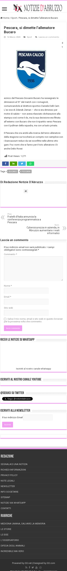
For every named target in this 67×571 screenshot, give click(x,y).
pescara (26, 171)
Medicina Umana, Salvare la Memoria (23, 523)
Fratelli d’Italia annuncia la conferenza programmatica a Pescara (26, 218)
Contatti (6, 508)
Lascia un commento (49, 37)
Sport (14, 18)
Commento (10, 254)
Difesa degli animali (13, 545)
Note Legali (7, 480)
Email (7, 296)
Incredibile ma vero (12, 551)
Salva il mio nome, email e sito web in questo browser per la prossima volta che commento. (33, 320)
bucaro (13, 171)
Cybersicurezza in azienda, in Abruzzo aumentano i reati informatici (41, 229)
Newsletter (8, 486)
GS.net (28, 563)
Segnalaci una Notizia (14, 464)
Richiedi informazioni (13, 469)
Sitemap (5, 497)
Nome (8, 285)
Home (4, 18)
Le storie (6, 529)
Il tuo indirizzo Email (12, 417)
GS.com (51, 563)
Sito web (8, 307)
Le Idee (4, 534)
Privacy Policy (9, 475)
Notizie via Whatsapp (13, 502)
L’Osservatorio (10, 540)
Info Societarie (9, 491)
